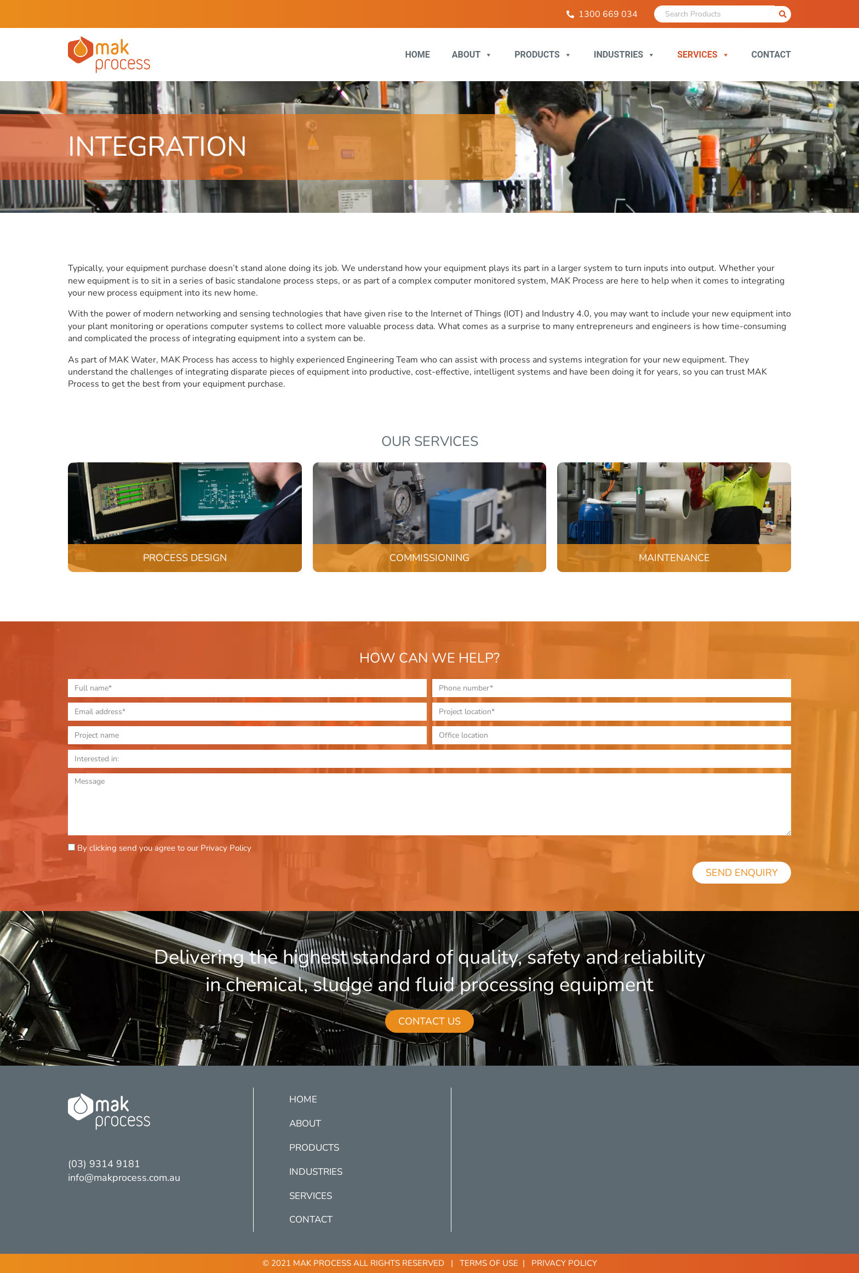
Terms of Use (489, 1263)
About (472, 54)
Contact (771, 54)
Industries (624, 54)
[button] (429, 1021)
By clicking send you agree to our (164, 847)
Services (703, 54)
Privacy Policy (226, 847)
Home (417, 54)
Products (542, 54)
